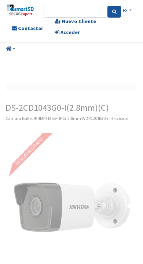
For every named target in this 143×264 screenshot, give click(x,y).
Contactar (27, 28)
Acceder (67, 32)
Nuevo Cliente (75, 21)
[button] (10, 49)
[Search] (114, 12)
